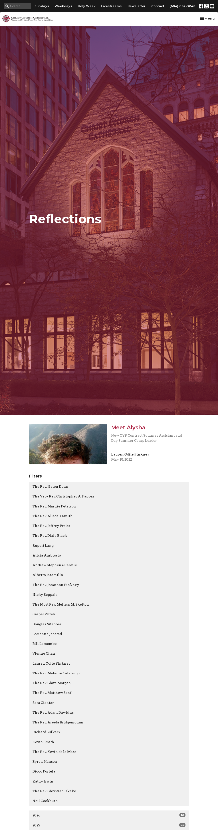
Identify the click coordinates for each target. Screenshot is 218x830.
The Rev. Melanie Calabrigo (56, 673)
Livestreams (111, 6)
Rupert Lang (43, 546)
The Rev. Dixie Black (49, 536)
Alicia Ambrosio (46, 555)
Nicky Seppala (45, 595)
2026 (109, 815)
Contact (157, 6)
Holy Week (87, 6)
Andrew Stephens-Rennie (54, 565)
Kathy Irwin (42, 781)
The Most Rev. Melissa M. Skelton (60, 604)
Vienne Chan (43, 654)
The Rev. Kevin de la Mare (54, 752)
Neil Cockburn (45, 801)
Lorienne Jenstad (47, 634)
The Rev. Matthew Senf (51, 693)
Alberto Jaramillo (47, 575)
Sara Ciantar (43, 703)
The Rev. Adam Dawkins (53, 713)
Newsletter (136, 6)
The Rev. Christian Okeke (54, 791)
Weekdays (63, 6)
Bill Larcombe (44, 644)
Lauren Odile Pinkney (51, 664)
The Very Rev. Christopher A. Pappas (63, 496)
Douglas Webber (46, 624)
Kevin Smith (43, 742)
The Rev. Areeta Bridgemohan (57, 722)
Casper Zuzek (43, 614)
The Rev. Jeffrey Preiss (51, 526)
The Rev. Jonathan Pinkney (55, 585)
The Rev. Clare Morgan (51, 683)
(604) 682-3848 (182, 6)
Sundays (41, 6)
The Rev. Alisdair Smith (52, 516)
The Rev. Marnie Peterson (54, 506)
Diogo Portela (43, 771)
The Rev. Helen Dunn (50, 487)
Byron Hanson (44, 762)
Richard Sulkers (46, 732)
